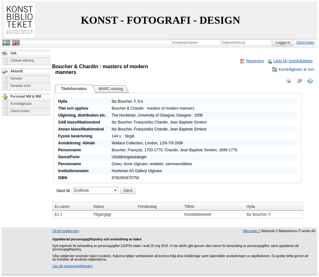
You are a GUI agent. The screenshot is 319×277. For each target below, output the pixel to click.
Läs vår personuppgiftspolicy (72, 266)
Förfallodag (147, 206)
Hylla (250, 206)
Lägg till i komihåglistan (290, 61)
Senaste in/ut (20, 85)
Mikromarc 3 (251, 231)
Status (98, 206)
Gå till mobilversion (65, 231)
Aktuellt (16, 71)
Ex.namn (62, 206)
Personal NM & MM (25, 96)
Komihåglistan (21, 103)
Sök (13, 53)
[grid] (177, 210)
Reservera (252, 61)
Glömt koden (305, 42)
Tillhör (189, 206)
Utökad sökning (22, 60)
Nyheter (16, 78)
